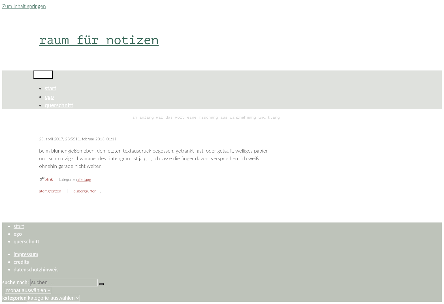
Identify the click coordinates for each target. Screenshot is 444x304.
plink (49, 179)
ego (49, 96)
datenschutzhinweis (36, 269)
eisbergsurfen (84, 191)
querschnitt (59, 105)
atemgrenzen (50, 191)
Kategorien (14, 298)
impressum (26, 254)
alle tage (84, 179)
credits (21, 262)
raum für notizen (99, 40)
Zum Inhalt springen (24, 6)
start (50, 88)
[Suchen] (101, 284)
